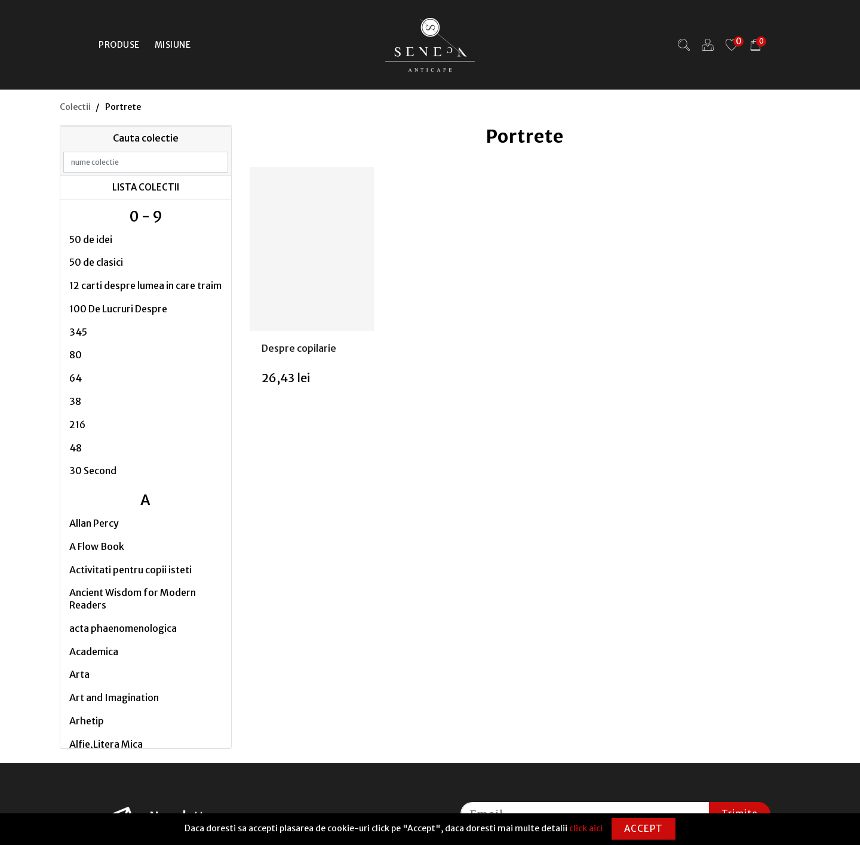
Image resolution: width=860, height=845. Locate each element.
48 (75, 448)
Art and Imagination (114, 697)
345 (78, 332)
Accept (643, 828)
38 (75, 401)
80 (75, 355)
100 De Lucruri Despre (118, 309)
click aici (586, 828)
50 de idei (90, 239)
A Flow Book (96, 546)
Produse (119, 44)
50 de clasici (96, 262)
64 (75, 378)
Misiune (173, 44)
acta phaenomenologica (123, 628)
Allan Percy (94, 523)
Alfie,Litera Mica (106, 744)
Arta (79, 674)
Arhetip (86, 721)
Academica (93, 651)
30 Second (92, 471)
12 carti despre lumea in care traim (145, 285)
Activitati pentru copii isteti (130, 570)
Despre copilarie (299, 348)
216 (77, 425)
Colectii (75, 107)
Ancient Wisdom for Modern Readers (132, 598)
